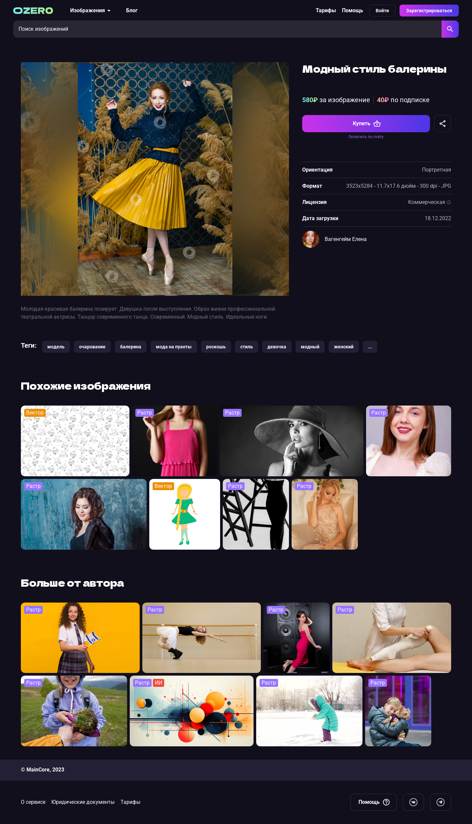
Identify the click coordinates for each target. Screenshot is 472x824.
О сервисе (33, 802)
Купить (367, 124)
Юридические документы (83, 802)
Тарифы (326, 10)
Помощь (352, 10)
